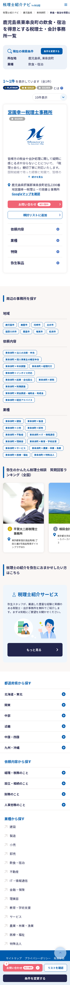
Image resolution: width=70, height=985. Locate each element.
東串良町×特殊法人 (44, 454)
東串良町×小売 (13, 427)
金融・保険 (17, 889)
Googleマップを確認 (26, 194)
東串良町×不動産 (14, 434)
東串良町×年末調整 (15, 366)
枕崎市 (37, 324)
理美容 (14, 898)
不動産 (14, 871)
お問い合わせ (18, 967)
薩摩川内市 (11, 331)
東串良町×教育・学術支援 (43, 441)
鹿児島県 (27, 12)
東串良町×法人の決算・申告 (20, 352)
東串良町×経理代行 (42, 366)
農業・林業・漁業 (22, 925)
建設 (13, 826)
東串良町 (41, 12)
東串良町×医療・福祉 (16, 454)
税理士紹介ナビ (11, 12)
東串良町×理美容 (14, 441)
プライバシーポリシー (38, 958)
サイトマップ (14, 958)
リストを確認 (55, 968)
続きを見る (37, 177)
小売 (13, 844)
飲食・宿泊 (17, 862)
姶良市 (52, 331)
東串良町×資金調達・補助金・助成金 (24, 393)
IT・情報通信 (19, 880)
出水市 (50, 324)
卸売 (13, 853)
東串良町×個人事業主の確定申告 (22, 359)
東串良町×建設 (13, 421)
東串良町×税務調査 (15, 386)
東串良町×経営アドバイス (18, 399)
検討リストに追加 (35, 215)
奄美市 (39, 331)
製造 (13, 835)
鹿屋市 (24, 324)
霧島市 (26, 331)
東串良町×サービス (15, 448)
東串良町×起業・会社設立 (18, 379)
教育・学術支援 (20, 907)
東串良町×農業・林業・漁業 (46, 448)
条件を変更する (52, 51)
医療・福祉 (17, 934)
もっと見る (34, 649)
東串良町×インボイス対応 (18, 372)
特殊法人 (16, 943)
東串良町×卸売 (35, 427)
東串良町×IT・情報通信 (42, 434)
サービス (16, 916)
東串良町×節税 (46, 379)
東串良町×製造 (35, 421)
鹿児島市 (9, 324)
